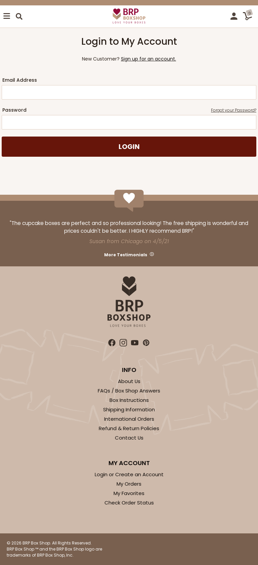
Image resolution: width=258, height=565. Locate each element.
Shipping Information (129, 409)
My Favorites (129, 493)
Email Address (19, 80)
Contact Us (129, 437)
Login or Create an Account (129, 474)
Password (129, 110)
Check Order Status (129, 502)
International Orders (129, 418)
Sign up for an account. (148, 58)
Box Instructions (129, 400)
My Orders (129, 483)
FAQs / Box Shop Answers (129, 390)
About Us (129, 381)
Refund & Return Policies (129, 428)
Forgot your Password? (233, 110)
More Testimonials (125, 255)
